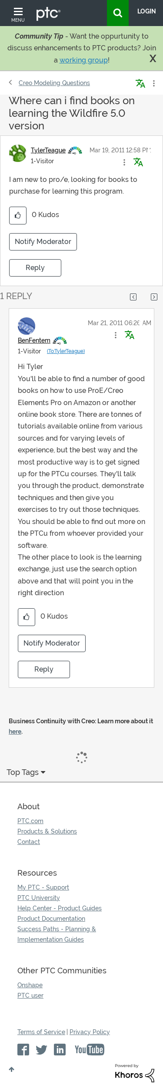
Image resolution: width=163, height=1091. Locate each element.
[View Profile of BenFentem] (34, 340)
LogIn (146, 11)
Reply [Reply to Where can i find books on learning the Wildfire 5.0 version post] (35, 268)
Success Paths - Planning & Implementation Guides (56, 934)
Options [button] (153, 83)
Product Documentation (51, 918)
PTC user (30, 995)
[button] (124, 162)
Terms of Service (41, 1032)
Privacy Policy (90, 1032)
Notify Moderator (43, 241)
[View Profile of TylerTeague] (48, 150)
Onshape (30, 985)
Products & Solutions (47, 831)
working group (84, 60)
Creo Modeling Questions (54, 82)
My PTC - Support (43, 887)
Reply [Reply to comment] (43, 669)
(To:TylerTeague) (66, 351)
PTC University (38, 897)
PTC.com (30, 820)
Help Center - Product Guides (59, 908)
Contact (28, 841)
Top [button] (11, 1069)
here (15, 731)
